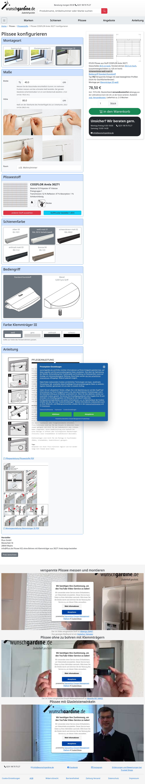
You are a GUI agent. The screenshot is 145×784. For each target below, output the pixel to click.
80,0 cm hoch (130, 66)
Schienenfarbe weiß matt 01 (101, 71)
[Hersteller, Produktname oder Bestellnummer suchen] (69, 11)
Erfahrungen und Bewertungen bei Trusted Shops (127, 768)
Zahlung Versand (93, 778)
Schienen (55, 20)
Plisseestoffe (22, 26)
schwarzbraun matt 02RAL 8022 (68, 234)
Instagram (96, 767)
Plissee (82, 20)
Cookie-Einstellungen (11, 778)
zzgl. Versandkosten (97, 97)
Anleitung (138, 20)
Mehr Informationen (72, 606)
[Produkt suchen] (104, 11)
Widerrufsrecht (52, 778)
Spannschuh (16, 52)
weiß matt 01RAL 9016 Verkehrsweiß (42, 234)
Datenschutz (113, 778)
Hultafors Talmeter (85, 634)
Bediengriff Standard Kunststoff (102, 74)
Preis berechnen (10, 554)
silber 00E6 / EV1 (16, 234)
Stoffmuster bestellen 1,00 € (62, 213)
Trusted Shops (76, 619)
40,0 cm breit (104, 66)
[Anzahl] (103, 103)
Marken (28, 20)
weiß (13, 334)
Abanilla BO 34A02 (95, 698)
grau (32, 334)
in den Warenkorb (114, 111)
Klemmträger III (68, 52)
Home (4, 26)
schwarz (72, 334)
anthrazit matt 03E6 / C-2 (16, 252)
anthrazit (52, 334)
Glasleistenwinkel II (42, 52)
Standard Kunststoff (23, 288)
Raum (5, 166)
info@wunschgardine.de (103, 133)
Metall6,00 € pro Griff (62, 288)
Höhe (5, 99)
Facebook (72, 767)
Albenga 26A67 (86, 631)
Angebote (109, 20)
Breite (5, 81)
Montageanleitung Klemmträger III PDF (26, 496)
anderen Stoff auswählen (22, 213)
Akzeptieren (72, 612)
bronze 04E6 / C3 (42, 252)
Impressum (134, 778)
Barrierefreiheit (72, 778)
